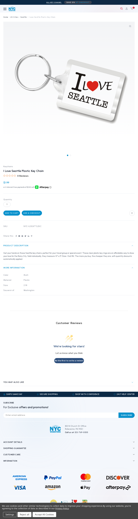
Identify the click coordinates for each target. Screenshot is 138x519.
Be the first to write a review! (69, 360)
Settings (9, 514)
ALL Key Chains (54, 2)
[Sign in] (126, 8)
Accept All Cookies (44, 514)
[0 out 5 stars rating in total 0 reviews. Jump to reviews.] (15, 176)
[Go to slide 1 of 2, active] (67, 155)
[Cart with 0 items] (131, 8)
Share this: (8, 236)
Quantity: (7, 199)
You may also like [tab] (13, 382)
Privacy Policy (62, 508)
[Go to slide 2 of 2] (70, 155)
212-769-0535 (81, 432)
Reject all (24, 514)
